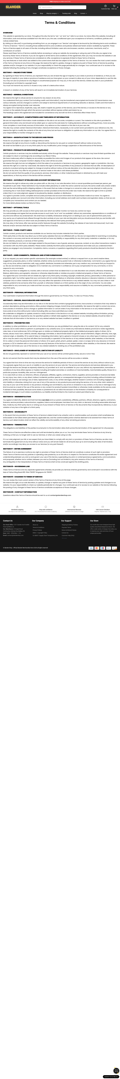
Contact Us (65, 533)
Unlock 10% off (116, 1070)
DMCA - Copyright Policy (40, 533)
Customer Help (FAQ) (68, 535)
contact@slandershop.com (60, 495)
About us (35, 525)
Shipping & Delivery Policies (70, 525)
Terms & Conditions (38, 527)
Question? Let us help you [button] (111, 1076)
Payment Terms (66, 527)
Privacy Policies (37, 530)
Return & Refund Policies (69, 530)
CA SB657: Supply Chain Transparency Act (45, 535)
